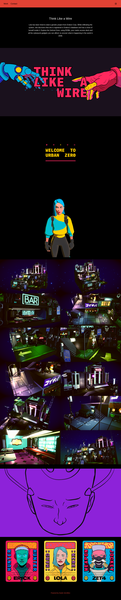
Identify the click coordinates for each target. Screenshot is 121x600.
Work (6, 4)
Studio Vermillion (64, 593)
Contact (14, 4)
